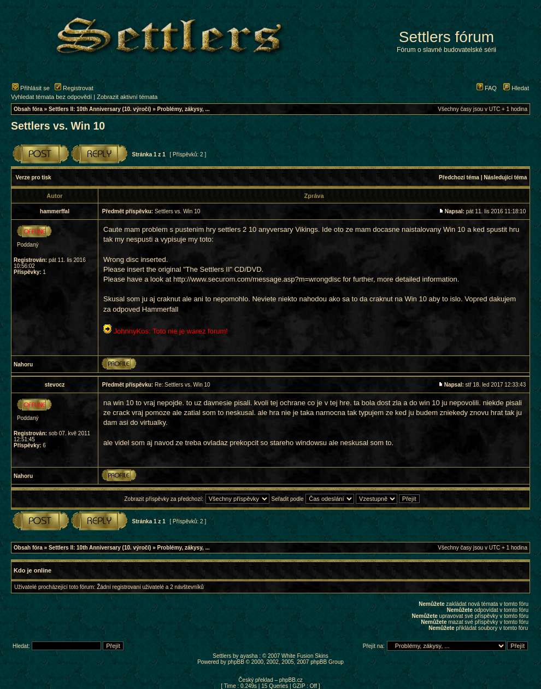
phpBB (236, 662)
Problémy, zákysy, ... (183, 109)
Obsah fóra (28, 109)
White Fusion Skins (304, 656)
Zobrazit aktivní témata (127, 97)
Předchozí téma (459, 177)
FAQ (487, 88)
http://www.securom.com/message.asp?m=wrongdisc (257, 279)
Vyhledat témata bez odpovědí (51, 97)
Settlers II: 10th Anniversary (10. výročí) (100, 109)
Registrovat (74, 88)
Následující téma (505, 177)
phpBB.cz (291, 680)
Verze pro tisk (33, 177)
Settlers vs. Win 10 (58, 126)
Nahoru (23, 364)
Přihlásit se (31, 88)
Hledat (516, 88)
